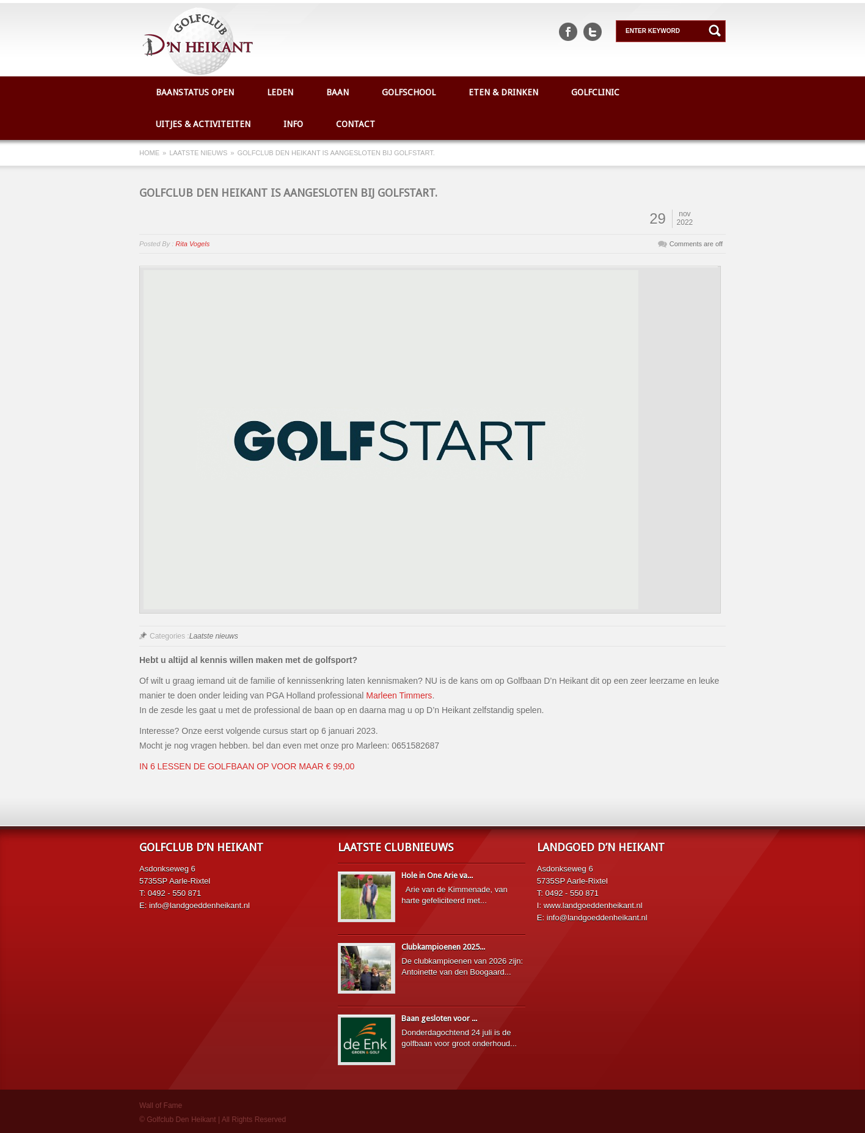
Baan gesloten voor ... (439, 1018)
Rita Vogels (192, 244)
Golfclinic (595, 92)
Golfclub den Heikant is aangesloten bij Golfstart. (288, 192)
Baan (337, 92)
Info (293, 124)
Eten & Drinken (503, 92)
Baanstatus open (195, 92)
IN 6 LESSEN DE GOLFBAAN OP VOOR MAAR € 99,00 (246, 766)
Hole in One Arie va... (437, 875)
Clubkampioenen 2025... (443, 947)
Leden (280, 92)
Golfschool (409, 92)
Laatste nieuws (198, 152)
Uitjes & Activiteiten (203, 124)
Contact (355, 124)
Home (149, 152)
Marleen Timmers (399, 695)
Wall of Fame (160, 1105)
